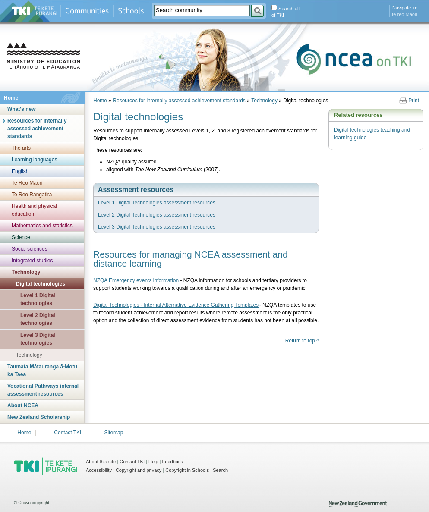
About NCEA (22, 405)
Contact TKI (67, 433)
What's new (21, 109)
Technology (26, 272)
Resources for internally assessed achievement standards (36, 128)
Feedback (172, 461)
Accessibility (99, 470)
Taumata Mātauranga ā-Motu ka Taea (42, 370)
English (20, 171)
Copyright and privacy (138, 470)
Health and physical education (34, 210)
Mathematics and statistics (42, 226)
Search (220, 470)
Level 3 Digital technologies (37, 339)
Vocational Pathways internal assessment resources (43, 390)
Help (153, 461)
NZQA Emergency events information (136, 280)
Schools (131, 11)
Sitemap (113, 433)
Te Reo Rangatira (32, 195)
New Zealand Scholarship (38, 417)
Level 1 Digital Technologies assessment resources (156, 203)
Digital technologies (40, 284)
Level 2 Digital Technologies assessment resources (156, 215)
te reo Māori (404, 14)
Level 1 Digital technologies (37, 299)
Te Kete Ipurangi (35, 11)
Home (11, 98)
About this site (101, 461)
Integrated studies (32, 261)
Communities (87, 11)
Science (21, 237)
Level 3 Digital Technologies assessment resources (156, 227)
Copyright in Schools (187, 470)
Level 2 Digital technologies (37, 319)
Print (413, 100)
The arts (21, 148)
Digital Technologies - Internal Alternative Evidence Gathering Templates (176, 305)
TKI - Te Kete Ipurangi (45, 466)
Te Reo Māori (27, 183)
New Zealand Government (358, 504)
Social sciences (29, 249)
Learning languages (34, 160)
